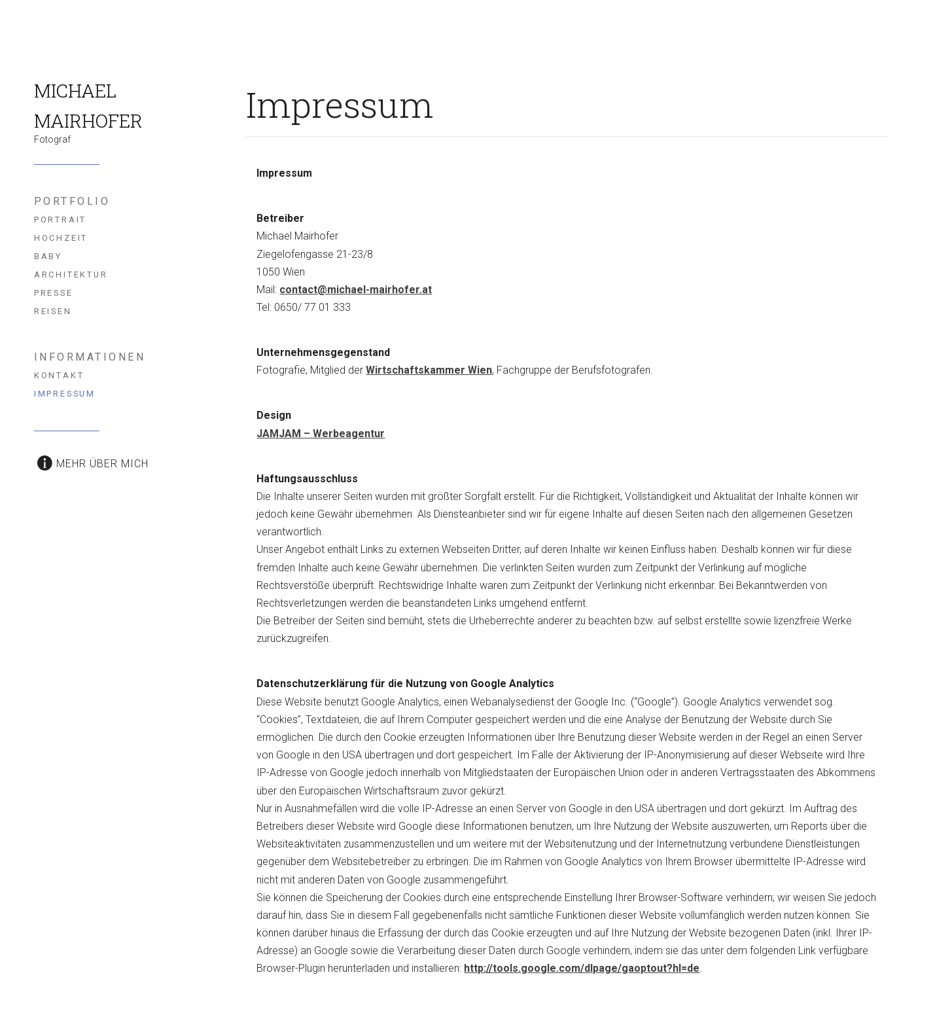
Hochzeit (61, 238)
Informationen (90, 357)
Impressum (65, 394)
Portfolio (72, 201)
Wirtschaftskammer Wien (429, 370)
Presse (53, 293)
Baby (48, 256)
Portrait (60, 219)
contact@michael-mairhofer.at (355, 289)
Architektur (71, 274)
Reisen (53, 311)
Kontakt (59, 375)
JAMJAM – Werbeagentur (320, 433)
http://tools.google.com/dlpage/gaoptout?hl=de (581, 968)
